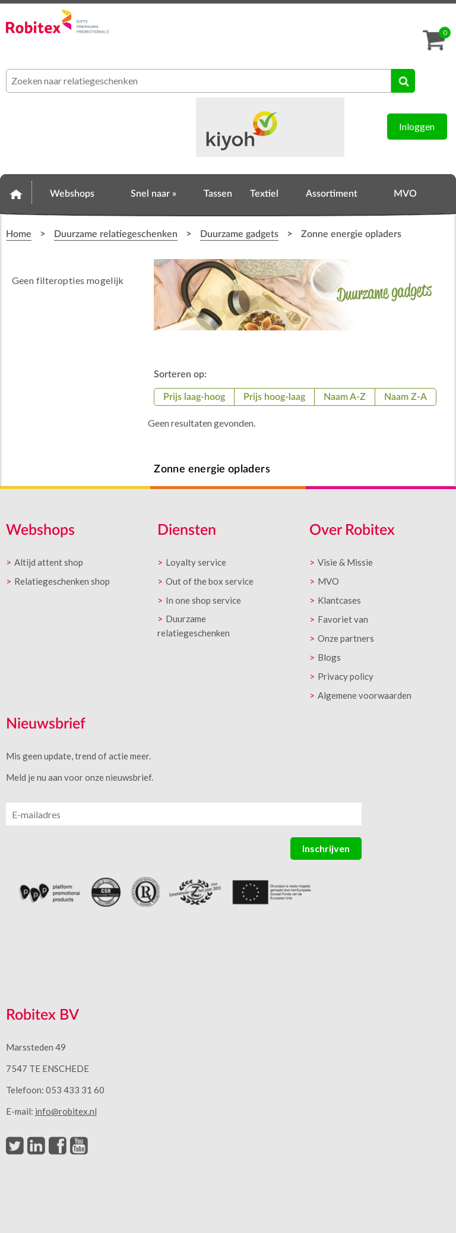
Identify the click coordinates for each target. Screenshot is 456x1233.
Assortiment (331, 193)
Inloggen (417, 126)
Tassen (218, 193)
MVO (405, 193)
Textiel (264, 193)
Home (16, 192)
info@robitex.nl (66, 1111)
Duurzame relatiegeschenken (116, 234)
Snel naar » (153, 193)
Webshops (72, 193)
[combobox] (198, 81)
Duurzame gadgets (239, 234)
